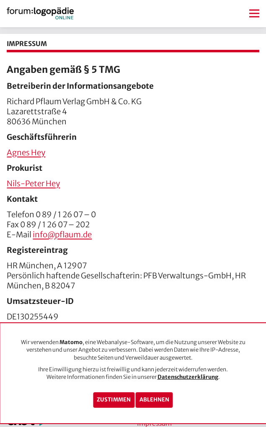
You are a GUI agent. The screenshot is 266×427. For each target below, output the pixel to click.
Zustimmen (114, 399)
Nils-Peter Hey (33, 183)
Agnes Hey (26, 152)
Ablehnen (154, 399)
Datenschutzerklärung (188, 377)
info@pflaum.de (62, 234)
